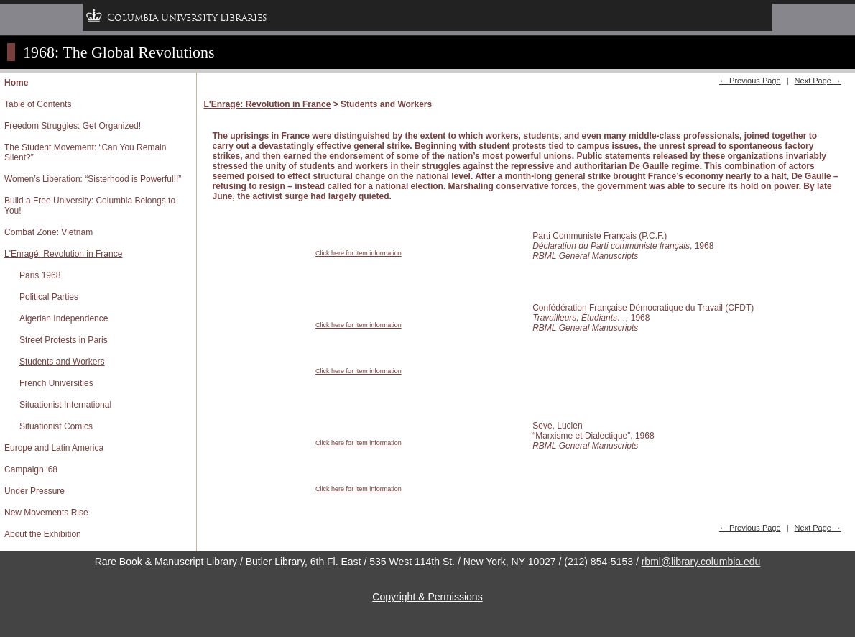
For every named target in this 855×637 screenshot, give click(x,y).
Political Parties (48, 297)
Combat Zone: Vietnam (48, 232)
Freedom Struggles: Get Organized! (72, 126)
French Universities (56, 383)
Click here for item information (358, 253)
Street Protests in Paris (63, 340)
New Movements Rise (46, 513)
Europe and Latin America (53, 448)
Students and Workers (62, 362)
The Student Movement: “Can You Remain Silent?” (85, 152)
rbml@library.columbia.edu (701, 561)
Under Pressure (34, 491)
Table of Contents (37, 104)
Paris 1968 (39, 275)
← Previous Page (750, 80)
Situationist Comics (56, 426)
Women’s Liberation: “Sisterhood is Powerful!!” (92, 179)
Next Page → (818, 80)
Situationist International (65, 405)
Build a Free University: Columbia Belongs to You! (89, 206)
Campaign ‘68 (30, 469)
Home (16, 83)
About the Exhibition (42, 534)
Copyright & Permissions (427, 596)
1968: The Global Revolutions (119, 52)
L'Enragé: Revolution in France (63, 254)
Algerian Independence (63, 318)
